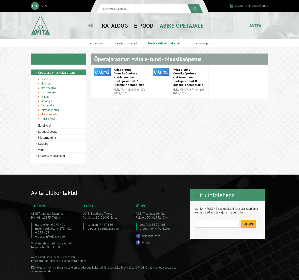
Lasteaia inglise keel (51, 156)
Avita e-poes (79, 261)
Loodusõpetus (49, 92)
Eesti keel (47, 79)
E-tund (145, 242)
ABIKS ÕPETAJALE (181, 25)
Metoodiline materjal (164, 43)
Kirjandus (46, 83)
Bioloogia (46, 101)
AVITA (255, 26)
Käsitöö (43, 144)
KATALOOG (115, 25)
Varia (41, 150)
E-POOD (143, 25)
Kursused (96, 43)
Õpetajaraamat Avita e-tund (56, 72)
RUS (44, 6)
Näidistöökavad (125, 43)
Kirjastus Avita (150, 236)
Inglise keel (48, 118)
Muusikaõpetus (50, 114)
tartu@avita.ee (108, 228)
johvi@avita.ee (160, 228)
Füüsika (45, 97)
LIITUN (248, 224)
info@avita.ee (55, 236)
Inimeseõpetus (50, 110)
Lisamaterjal (201, 43)
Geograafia (47, 105)
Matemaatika (48, 88)
